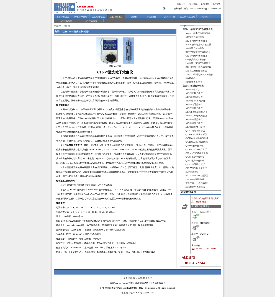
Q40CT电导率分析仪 (195, 130)
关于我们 (127, 278)
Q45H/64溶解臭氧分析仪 (197, 138)
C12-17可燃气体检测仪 (196, 56)
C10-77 (67, 26)
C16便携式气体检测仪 (196, 59)
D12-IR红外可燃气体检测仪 (198, 67)
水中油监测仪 (192, 172)
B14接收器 (191, 78)
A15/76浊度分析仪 (194, 108)
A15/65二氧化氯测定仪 (196, 115)
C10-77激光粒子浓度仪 (196, 168)
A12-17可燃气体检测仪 (196, 41)
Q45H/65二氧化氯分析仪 (197, 142)
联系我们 (217, 3)
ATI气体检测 (91, 21)
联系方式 (147, 278)
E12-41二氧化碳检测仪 (196, 71)
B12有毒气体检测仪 (195, 48)
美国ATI (57, 26)
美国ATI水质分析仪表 (193, 86)
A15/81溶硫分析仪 (194, 123)
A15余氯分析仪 (193, 89)
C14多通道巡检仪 (194, 82)
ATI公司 (68, 109)
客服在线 (205, 3)
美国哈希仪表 (98, 17)
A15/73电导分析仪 (194, 104)
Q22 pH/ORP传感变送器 (197, 153)
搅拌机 (134, 17)
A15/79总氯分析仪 (194, 93)
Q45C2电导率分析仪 (195, 160)
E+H (130, 283)
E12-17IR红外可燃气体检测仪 (199, 74)
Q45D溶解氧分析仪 (195, 145)
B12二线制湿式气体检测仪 (198, 52)
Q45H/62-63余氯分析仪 (196, 134)
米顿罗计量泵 (80, 17)
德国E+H (181, 3)
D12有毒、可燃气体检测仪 (198, 63)
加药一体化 (169, 17)
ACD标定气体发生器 (195, 187)
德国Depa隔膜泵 (187, 17)
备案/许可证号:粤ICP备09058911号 (137, 292)
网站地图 (137, 278)
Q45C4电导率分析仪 (195, 157)
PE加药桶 (151, 17)
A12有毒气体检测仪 (195, 37)
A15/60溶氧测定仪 (194, 97)
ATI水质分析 (66, 21)
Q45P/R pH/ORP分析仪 (196, 149)
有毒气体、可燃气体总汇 (197, 183)
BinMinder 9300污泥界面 (197, 175)
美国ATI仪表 (116, 17)
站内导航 (193, 3)
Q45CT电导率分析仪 (195, 164)
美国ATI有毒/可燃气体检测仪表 (198, 29)
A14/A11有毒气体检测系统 (198, 33)
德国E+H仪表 (62, 17)
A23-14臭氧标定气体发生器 (198, 44)
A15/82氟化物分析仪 (195, 127)
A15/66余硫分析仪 (194, 119)
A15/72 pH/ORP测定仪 (196, 100)
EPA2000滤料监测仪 (195, 179)
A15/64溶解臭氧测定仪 (196, 112)
